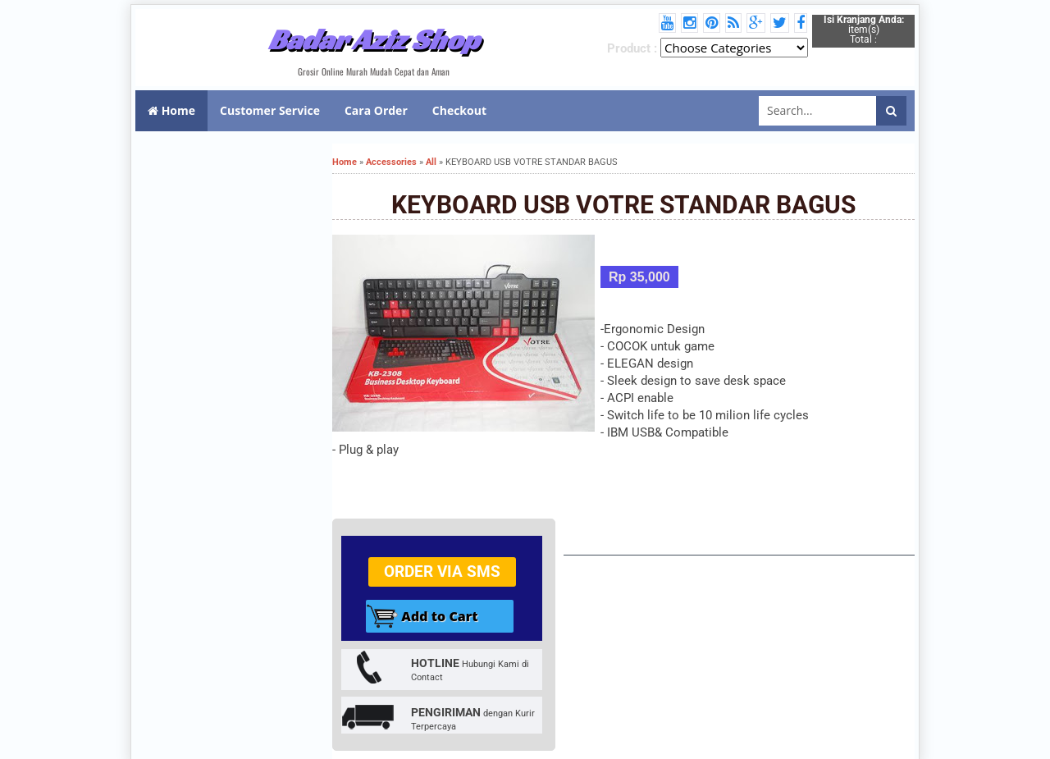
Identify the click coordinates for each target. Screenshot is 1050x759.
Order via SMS (442, 571)
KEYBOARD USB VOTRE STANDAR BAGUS (623, 204)
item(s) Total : (864, 29)
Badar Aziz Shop (373, 39)
